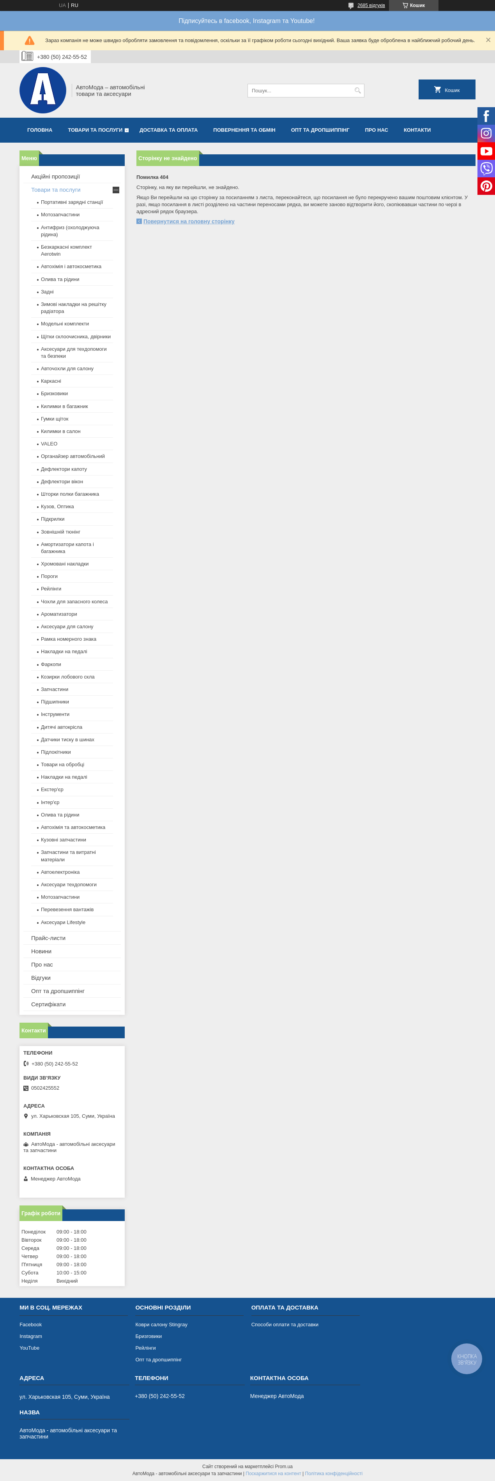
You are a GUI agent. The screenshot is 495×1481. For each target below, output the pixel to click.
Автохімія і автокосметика (71, 266)
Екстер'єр (52, 789)
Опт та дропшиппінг (320, 130)
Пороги (49, 576)
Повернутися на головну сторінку (189, 221)
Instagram (30, 1336)
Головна (39, 130)
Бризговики (148, 1336)
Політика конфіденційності (334, 1473)
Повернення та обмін (244, 130)
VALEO (49, 444)
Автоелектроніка (60, 872)
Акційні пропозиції (55, 176)
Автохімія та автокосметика (73, 827)
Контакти (417, 130)
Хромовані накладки (65, 564)
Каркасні (51, 381)
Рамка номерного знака (68, 639)
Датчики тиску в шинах (67, 739)
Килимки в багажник (64, 406)
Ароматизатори (59, 614)
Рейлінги (51, 589)
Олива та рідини (60, 279)
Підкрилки (53, 519)
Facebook (30, 1324)
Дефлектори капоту (64, 469)
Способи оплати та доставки (284, 1324)
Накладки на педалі (64, 651)
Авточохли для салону (67, 368)
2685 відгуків (371, 5)
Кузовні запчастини (63, 840)
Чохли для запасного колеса (74, 601)
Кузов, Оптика (57, 506)
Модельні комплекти (65, 324)
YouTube (29, 1348)
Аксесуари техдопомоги (69, 884)
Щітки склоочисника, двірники (76, 336)
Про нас (376, 130)
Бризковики (54, 393)
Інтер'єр (50, 802)
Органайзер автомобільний (73, 456)
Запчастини (54, 689)
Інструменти (55, 714)
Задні (47, 292)
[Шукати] (357, 90)
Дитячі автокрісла (61, 727)
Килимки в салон (61, 431)
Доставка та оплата (169, 130)
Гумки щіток (54, 419)
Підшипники (55, 702)
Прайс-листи (48, 938)
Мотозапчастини (60, 214)
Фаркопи (51, 664)
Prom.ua (284, 1466)
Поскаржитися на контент (273, 1473)
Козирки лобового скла (68, 677)
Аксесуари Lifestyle (63, 922)
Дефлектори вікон (62, 481)
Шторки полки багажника (70, 494)
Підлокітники (56, 752)
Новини (41, 951)
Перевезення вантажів (67, 909)
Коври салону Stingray (161, 1324)
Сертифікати (48, 1004)
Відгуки (41, 977)
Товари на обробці (62, 764)
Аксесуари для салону (67, 626)
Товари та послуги (95, 130)
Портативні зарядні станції (72, 202)
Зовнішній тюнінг (60, 532)
